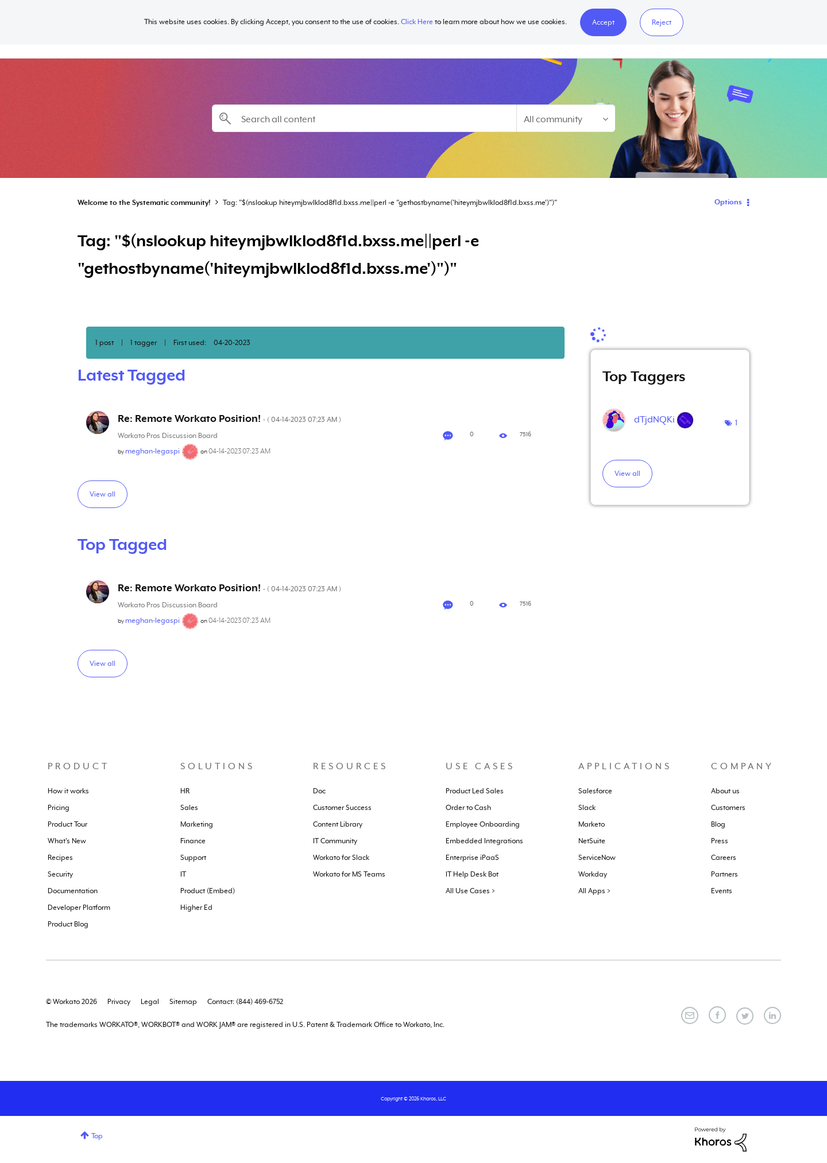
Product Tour (67, 824)
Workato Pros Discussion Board (168, 436)
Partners (724, 874)
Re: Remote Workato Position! (229, 418)
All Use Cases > (470, 891)
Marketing (196, 824)
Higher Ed (196, 908)
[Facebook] (717, 1015)
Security (60, 874)
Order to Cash (468, 808)
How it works (68, 791)
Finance (193, 841)
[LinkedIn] (772, 1015)
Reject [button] (661, 22)
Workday (592, 874)
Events (721, 891)
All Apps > (594, 891)
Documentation (73, 891)
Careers (723, 858)
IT (183, 874)
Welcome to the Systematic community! (144, 203)
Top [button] (97, 1136)
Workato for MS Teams (349, 874)
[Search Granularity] (565, 118)
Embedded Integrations (484, 841)
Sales (189, 808)
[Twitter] (744, 1016)
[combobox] (364, 118)
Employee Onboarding (483, 824)
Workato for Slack (341, 858)
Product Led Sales (475, 791)
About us (725, 791)
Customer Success (342, 808)
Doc (319, 791)
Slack (587, 808)
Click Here (417, 22)
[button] (603, 22)
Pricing (58, 808)
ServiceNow (597, 858)
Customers (728, 808)
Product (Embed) (207, 891)
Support (193, 858)
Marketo (591, 824)
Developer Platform (79, 908)
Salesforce (595, 791)
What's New (67, 841)
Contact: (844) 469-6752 (245, 1002)
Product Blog (68, 924)
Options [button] (728, 202)
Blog (718, 824)
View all (102, 494)
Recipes (60, 858)
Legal (150, 1002)
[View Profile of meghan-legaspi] (152, 451)
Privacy (118, 1002)
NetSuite (591, 841)
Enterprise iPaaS (472, 858)
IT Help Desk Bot (472, 874)
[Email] (689, 1015)
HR (185, 791)
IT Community (335, 841)
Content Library (337, 824)
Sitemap (183, 1002)
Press (719, 841)
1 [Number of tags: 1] (736, 422)
